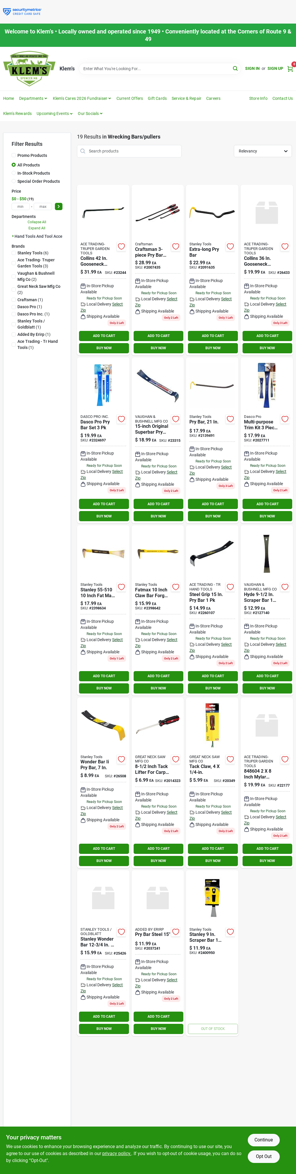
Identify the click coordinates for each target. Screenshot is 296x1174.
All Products (28, 165)
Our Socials (88, 113)
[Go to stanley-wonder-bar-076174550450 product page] (103, 783)
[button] (55, 113)
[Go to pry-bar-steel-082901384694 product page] (158, 953)
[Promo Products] (14, 155)
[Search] (236, 68)
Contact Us (282, 98)
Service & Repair (186, 98)
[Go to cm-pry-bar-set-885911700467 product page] (158, 270)
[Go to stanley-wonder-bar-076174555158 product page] (103, 953)
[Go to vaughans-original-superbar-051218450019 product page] (158, 440)
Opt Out (264, 1156)
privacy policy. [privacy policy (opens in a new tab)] (116, 1153)
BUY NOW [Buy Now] (104, 348)
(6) (33, 253)
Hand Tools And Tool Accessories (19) (49, 236)
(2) (36, 276)
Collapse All (37, 222)
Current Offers (129, 98)
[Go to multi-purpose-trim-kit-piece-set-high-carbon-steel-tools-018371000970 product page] (267, 440)
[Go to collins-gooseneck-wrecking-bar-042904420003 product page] (103, 270)
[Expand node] (13, 236)
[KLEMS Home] (29, 68)
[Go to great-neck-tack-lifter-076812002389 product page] (212, 783)
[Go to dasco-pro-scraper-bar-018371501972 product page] (267, 610)
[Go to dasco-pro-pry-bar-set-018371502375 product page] (103, 440)
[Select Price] (58, 206)
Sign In (252, 68)
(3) (36, 263)
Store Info (258, 98)
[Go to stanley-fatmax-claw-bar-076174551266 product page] (158, 610)
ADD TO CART (104, 336)
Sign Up (275, 68)
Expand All (36, 228)
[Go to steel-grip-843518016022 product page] (212, 610)
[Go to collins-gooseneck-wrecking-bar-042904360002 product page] (267, 270)
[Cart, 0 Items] (290, 68)
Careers (213, 98)
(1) (30, 299)
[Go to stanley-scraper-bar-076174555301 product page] (212, 953)
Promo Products (32, 155)
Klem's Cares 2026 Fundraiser (80, 98)
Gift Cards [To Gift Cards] (157, 98)
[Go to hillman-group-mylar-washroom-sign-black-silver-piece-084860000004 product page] (267, 783)
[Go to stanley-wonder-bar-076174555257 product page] (212, 270)
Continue (263, 1140)
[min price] (21, 206)
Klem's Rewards (17, 113)
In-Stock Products (33, 173)
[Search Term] (160, 69)
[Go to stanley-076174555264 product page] (212, 440)
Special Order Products (38, 181)
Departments (31, 98)
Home (8, 98)
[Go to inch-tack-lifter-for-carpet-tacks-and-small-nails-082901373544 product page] (158, 783)
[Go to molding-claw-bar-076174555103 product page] (103, 610)
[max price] (43, 206)
